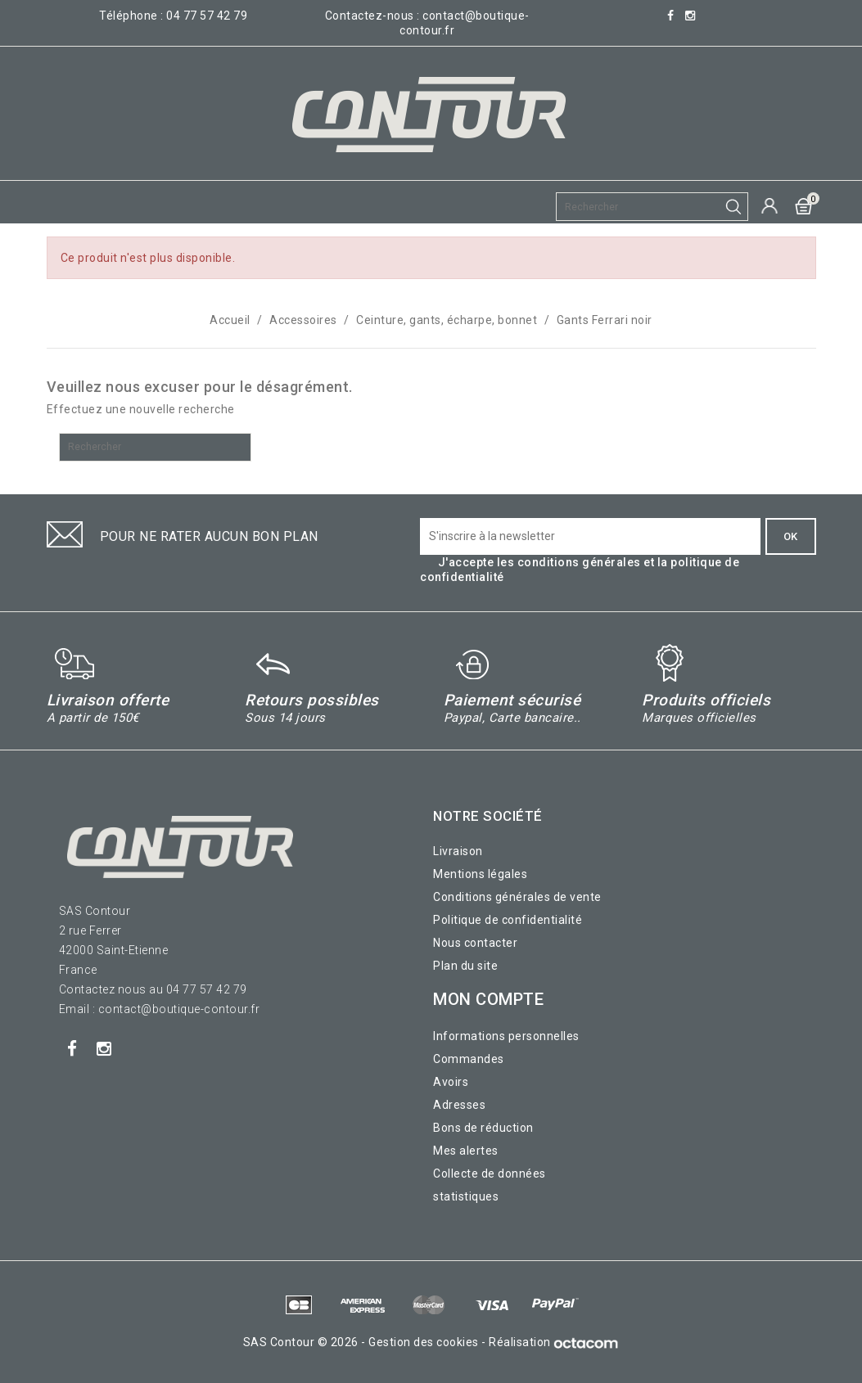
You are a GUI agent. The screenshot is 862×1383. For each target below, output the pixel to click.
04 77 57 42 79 (206, 15)
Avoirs (450, 1081)
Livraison (458, 851)
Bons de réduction (483, 1127)
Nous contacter (475, 942)
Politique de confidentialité (507, 919)
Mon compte (488, 999)
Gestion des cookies (423, 1342)
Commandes (468, 1058)
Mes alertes (466, 1150)
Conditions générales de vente (517, 896)
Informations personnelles (506, 1036)
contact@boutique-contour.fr (179, 1009)
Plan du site (465, 965)
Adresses (459, 1104)
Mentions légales (480, 874)
